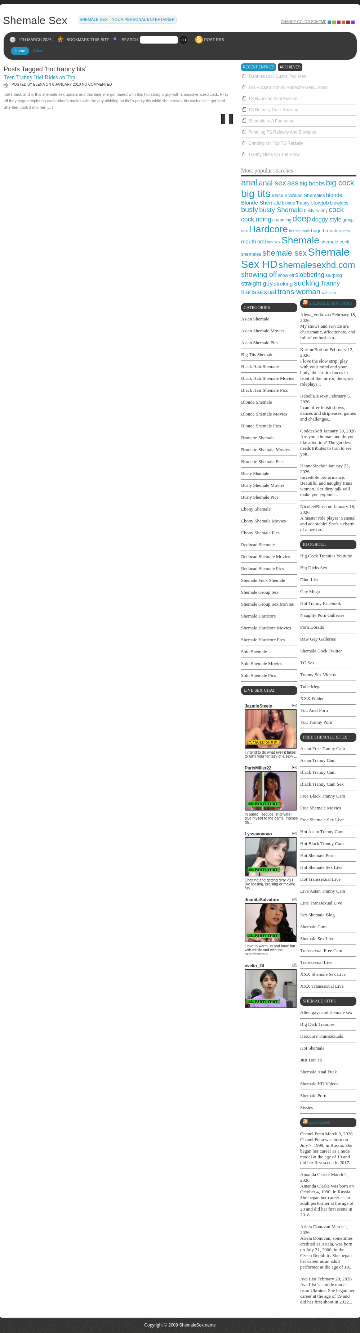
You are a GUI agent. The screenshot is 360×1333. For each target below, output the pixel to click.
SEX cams (319, 1122)
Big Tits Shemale (257, 354)
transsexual (258, 292)
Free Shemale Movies (320, 808)
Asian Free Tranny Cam (322, 748)
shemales (251, 254)
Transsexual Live (316, 962)
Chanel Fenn (312, 1133)
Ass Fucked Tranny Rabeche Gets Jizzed (288, 87)
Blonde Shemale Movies (264, 414)
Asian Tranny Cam (317, 760)
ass (293, 183)
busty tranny (316, 210)
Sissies (306, 1107)
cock (336, 210)
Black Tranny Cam (317, 772)
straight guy (257, 283)
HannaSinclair (313, 465)
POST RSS (214, 39)
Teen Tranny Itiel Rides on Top (39, 77)
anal (249, 182)
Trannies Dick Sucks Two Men (277, 76)
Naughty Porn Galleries (322, 615)
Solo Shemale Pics (258, 675)
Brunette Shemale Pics (262, 461)
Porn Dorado (312, 627)
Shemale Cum (313, 926)
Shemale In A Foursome (271, 121)
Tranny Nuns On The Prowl (274, 154)
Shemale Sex (35, 19)
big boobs (312, 183)
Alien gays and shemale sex (326, 1012)
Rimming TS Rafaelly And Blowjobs (282, 132)
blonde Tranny (295, 203)
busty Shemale (281, 210)
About (38, 51)
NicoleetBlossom (316, 506)
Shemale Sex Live (317, 938)
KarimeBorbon (314, 349)
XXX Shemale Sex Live (323, 974)
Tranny (330, 283)
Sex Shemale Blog (317, 914)
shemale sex (284, 252)
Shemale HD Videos (319, 1083)
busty (249, 210)
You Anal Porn (314, 710)
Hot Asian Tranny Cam (321, 831)
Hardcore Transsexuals (321, 1036)
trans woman (298, 291)
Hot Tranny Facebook (320, 603)
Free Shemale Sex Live (322, 819)
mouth (248, 241)
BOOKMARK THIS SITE (88, 39)
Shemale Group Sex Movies (267, 604)
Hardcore (268, 229)
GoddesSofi (311, 431)
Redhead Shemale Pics (262, 568)
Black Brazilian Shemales (298, 195)
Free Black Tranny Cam (322, 796)
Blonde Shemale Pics (261, 425)
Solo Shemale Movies (261, 663)
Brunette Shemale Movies (265, 449)
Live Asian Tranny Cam (322, 891)
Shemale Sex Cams (330, 303)
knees (344, 231)
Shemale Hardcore (258, 616)
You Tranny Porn (316, 722)
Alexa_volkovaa (315, 314)
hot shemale (299, 231)
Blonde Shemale (261, 202)
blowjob (320, 202)
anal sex (272, 183)
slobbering (309, 274)
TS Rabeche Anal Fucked (272, 98)
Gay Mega (310, 591)
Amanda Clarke (315, 1174)
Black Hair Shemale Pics (264, 390)
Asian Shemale (255, 319)
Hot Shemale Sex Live (321, 867)
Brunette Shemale (258, 437)
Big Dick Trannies (317, 1024)
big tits (256, 193)
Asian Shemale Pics (259, 342)
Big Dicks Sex (313, 567)
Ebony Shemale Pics (260, 532)
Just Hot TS (311, 1060)
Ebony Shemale (256, 509)
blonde (334, 195)
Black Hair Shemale (260, 366)
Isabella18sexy (314, 396)
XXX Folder (312, 698)
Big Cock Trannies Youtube (326, 555)
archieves (290, 67)
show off (286, 275)
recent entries (258, 67)
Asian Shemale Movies (263, 330)
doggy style (327, 219)
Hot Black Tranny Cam (322, 843)
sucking (307, 283)
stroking (283, 283)
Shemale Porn (313, 1095)
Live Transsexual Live (321, 903)
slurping (333, 275)
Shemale (300, 240)
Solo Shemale (254, 651)
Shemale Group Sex (260, 592)
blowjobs (339, 203)
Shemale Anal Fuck (318, 1071)
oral (261, 241)
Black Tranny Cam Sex (322, 784)
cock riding (256, 219)
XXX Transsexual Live (322, 986)
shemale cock (334, 241)
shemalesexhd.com (317, 265)
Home (20, 51)
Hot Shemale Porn (317, 855)
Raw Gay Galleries (318, 639)
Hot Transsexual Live (320, 879)
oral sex (273, 242)
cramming (282, 220)
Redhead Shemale (258, 544)
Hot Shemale (312, 1048)
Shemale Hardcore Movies (266, 627)
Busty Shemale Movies (263, 485)
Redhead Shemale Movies (265, 556)
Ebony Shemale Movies (263, 521)
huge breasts (324, 230)
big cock (340, 183)
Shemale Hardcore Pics (263, 639)
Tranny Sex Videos (318, 674)
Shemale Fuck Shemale (263, 580)
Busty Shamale (255, 473)
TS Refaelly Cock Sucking (273, 109)
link (353, 1220)
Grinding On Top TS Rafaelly (275, 143)
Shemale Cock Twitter (321, 651)
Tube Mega (310, 686)
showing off (259, 274)
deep (302, 218)
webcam (328, 293)
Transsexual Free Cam (321, 950)
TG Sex (307, 662)
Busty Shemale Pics (259, 497)
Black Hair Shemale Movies (267, 378)
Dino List (309, 579)
